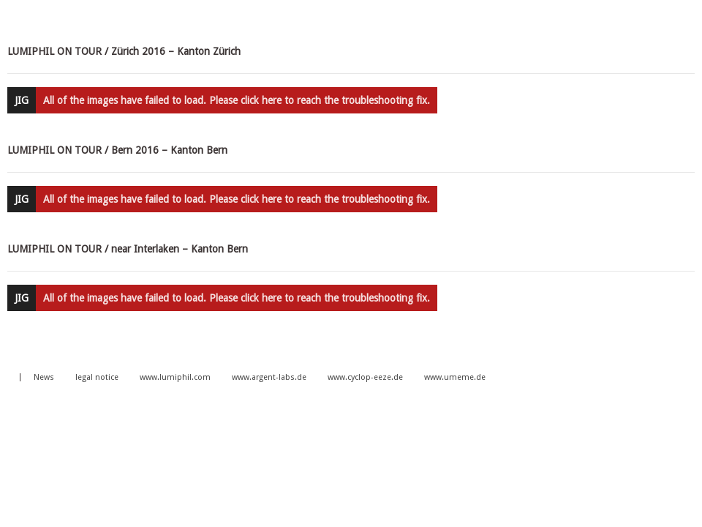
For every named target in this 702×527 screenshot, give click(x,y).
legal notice (96, 377)
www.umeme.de (455, 377)
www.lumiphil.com (175, 377)
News (44, 377)
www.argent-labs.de (269, 377)
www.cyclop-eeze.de (365, 377)
